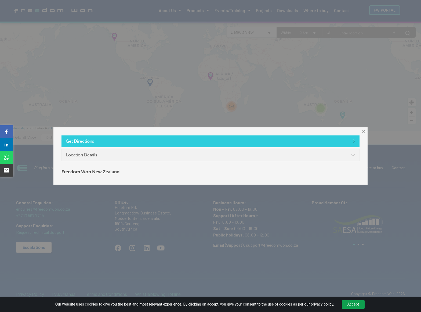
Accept (353, 304)
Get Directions (80, 141)
